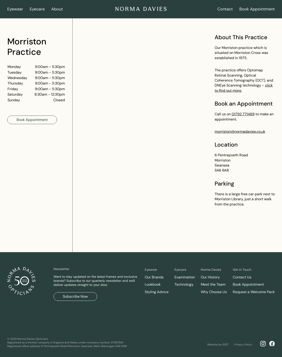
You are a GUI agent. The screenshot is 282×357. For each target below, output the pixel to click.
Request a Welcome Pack (254, 292)
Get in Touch (242, 270)
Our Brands (154, 277)
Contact (225, 9)
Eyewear (15, 9)
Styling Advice (157, 292)
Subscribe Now (75, 296)
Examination (184, 277)
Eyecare (37, 9)
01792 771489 (243, 114)
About (57, 9)
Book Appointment (257, 9)
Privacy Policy (243, 344)
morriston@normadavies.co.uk (240, 131)
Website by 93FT (218, 344)
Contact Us (242, 277)
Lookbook (153, 284)
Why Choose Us (214, 292)
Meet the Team (213, 284)
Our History (210, 277)
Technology (184, 284)
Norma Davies (211, 270)
